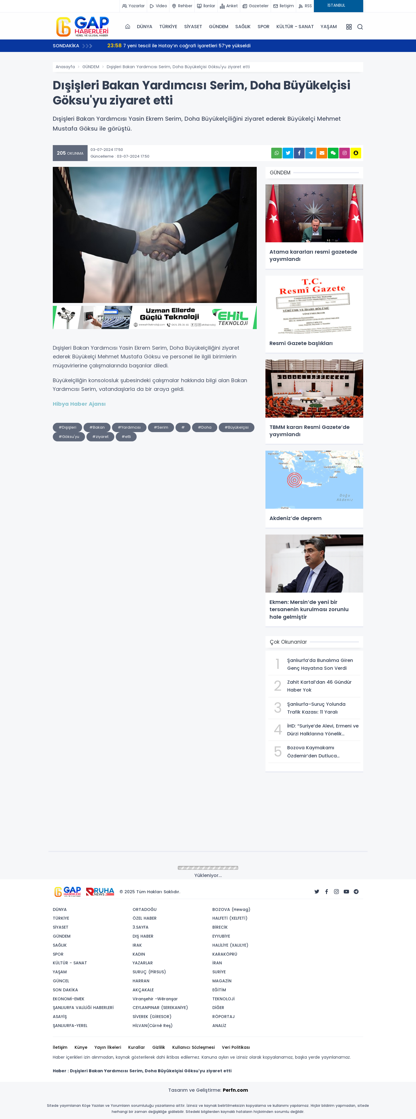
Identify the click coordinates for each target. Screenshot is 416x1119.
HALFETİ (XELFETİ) (229, 918)
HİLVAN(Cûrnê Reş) (153, 1025)
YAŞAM (329, 26)
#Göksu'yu (69, 436)
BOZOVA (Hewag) (231, 909)
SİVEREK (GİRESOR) (152, 1016)
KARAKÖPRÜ (224, 954)
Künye (81, 1047)
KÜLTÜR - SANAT (295, 26)
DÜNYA (144, 26)
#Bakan (97, 427)
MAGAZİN (221, 981)
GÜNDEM (218, 26)
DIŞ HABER (143, 936)
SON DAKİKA (65, 990)
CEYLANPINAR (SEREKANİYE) (160, 1007)
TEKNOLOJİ (223, 999)
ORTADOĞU (145, 909)
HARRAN (141, 981)
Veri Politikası (236, 1047)
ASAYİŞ (60, 1016)
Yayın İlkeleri (108, 1047)
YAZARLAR (143, 963)
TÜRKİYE (168, 26)
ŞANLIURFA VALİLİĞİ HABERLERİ (83, 1007)
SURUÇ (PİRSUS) (149, 972)
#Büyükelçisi (237, 427)
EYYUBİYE (221, 936)
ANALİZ (219, 1025)
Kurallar (136, 1047)
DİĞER (218, 1007)
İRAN (217, 963)
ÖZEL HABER (145, 918)
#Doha (204, 427)
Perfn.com (235, 1090)
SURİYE (219, 972)
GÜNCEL (61, 981)
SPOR (264, 26)
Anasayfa (65, 67)
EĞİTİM (219, 990)
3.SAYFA (141, 927)
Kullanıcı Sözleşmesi (193, 1047)
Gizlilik (158, 1047)
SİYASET (193, 26)
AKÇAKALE (143, 990)
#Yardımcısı (129, 427)
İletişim (60, 1047)
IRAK (137, 945)
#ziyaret (100, 436)
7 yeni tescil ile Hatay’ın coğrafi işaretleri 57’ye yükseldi (180, 45)
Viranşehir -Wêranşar (155, 999)
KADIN (139, 954)
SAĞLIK (243, 26)
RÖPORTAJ (223, 1016)
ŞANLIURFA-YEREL (70, 1025)
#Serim (161, 427)
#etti (126, 436)
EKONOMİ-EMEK (68, 999)
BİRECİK (220, 927)
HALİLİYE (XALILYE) (230, 945)
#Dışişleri (67, 427)
